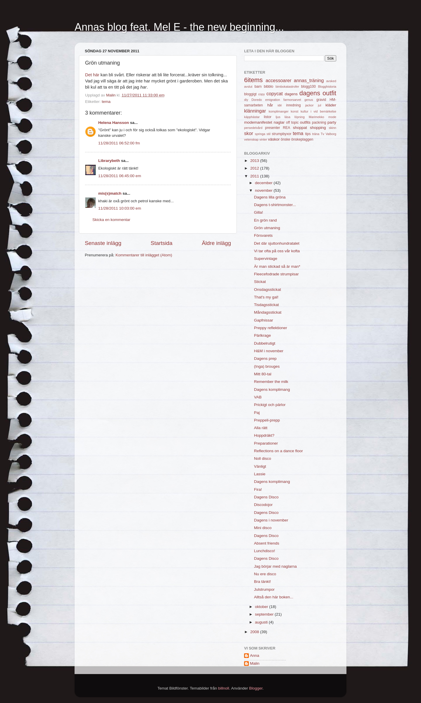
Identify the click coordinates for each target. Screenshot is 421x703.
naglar (279, 122)
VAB (258, 397)
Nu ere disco (265, 574)
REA (286, 128)
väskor (274, 139)
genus (308, 99)
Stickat (260, 281)
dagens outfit (317, 93)
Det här (92, 74)
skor (248, 133)
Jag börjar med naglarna (275, 566)
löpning (299, 117)
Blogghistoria (327, 86)
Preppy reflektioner (270, 328)
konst (295, 111)
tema (106, 101)
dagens (291, 94)
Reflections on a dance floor (278, 451)
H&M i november (269, 351)
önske (285, 139)
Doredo (256, 99)
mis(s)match (110, 193)
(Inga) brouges (267, 366)
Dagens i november (271, 520)
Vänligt (260, 466)
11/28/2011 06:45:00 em (119, 176)
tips (308, 134)
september (265, 614)
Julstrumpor (264, 589)
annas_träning (309, 80)
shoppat (300, 127)
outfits (305, 122)
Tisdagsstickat (266, 305)
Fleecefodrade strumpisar (276, 274)
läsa (287, 117)
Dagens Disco (266, 497)
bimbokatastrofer (287, 86)
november (264, 190)
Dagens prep (265, 358)
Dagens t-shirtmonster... (275, 205)
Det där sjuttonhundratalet (276, 243)
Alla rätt (261, 428)
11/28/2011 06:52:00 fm (119, 143)
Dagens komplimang (272, 389)
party (331, 122)
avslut (248, 86)
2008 (255, 632)
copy (261, 94)
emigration (272, 99)
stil (268, 134)
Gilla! (258, 212)
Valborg (331, 134)
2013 (255, 160)
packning (319, 122)
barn (257, 86)
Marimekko (316, 117)
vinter (263, 139)
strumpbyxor (281, 134)
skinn (332, 127)
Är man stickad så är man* (277, 266)
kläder (330, 105)
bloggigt (250, 94)
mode (332, 117)
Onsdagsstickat (267, 289)
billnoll (223, 688)
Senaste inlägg (103, 243)
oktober (262, 606)
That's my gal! (266, 297)
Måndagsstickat (268, 312)
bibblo (268, 86)
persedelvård (253, 127)
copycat (274, 93)
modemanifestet (258, 122)
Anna (254, 655)
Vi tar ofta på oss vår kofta (277, 251)
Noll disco (262, 458)
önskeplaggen (302, 139)
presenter (272, 128)
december (264, 183)
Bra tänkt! (262, 581)
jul (319, 105)
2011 (255, 176)
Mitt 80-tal (262, 374)
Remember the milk (271, 381)
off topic (292, 122)
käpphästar (252, 117)
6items (253, 80)
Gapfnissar (263, 320)
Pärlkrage (262, 335)
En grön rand (265, 220)
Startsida (161, 243)
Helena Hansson (113, 122)
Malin (254, 663)
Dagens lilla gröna (270, 197)
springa (260, 134)
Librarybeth (109, 160)
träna (316, 134)
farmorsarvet (292, 99)
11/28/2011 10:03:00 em (119, 208)
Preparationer (266, 443)
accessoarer (278, 80)
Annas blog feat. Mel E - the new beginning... (179, 27)
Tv (322, 134)
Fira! (258, 489)
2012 (255, 168)
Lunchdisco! (264, 551)
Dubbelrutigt (264, 343)
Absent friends (266, 543)
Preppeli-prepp (267, 420)
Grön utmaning (267, 228)
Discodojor (263, 504)
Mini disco (263, 528)
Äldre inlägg (216, 243)
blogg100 (308, 86)
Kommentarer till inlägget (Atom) (143, 255)
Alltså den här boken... (273, 597)
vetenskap (251, 139)
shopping (318, 127)
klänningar (255, 110)
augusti (262, 622)
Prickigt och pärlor (270, 405)
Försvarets (263, 235)
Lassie (259, 474)
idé (279, 105)
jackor (309, 105)
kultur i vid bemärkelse (318, 111)
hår (270, 105)
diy (246, 99)
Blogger (256, 688)
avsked (331, 81)
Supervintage (265, 258)
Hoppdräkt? (264, 435)
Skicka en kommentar (111, 219)
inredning (293, 105)
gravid (321, 100)
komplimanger (279, 111)
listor (268, 117)
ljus (278, 117)
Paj (257, 412)
